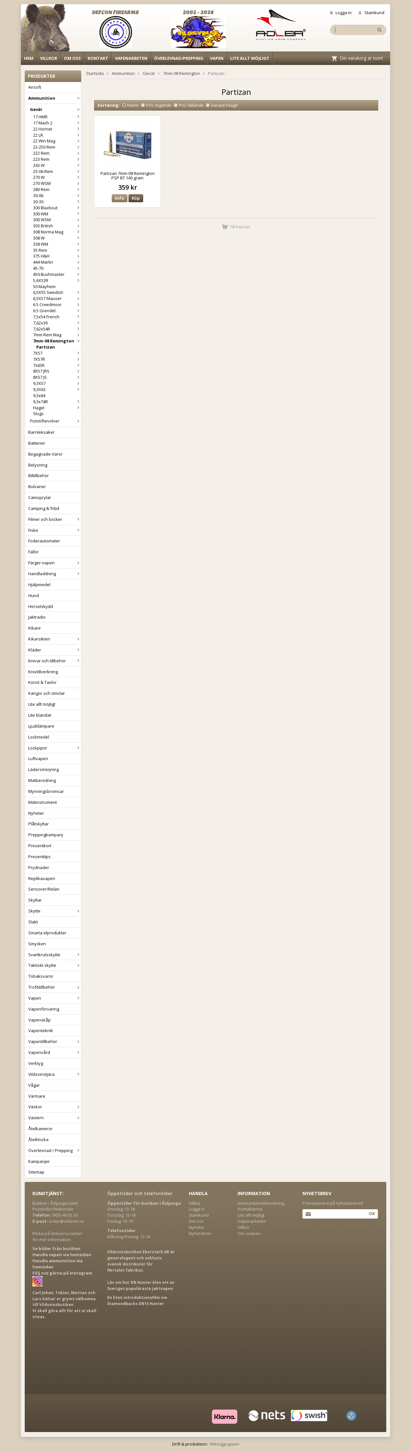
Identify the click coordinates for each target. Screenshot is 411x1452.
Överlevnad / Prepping (54, 1150)
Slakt (33, 922)
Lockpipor (54, 748)
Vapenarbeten (131, 58)
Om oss (72, 58)
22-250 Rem (57, 147)
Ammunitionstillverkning (261, 1203)
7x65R (57, 365)
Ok (372, 1213)
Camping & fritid (43, 508)
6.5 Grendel (57, 310)
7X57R (57, 359)
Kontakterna (250, 1209)
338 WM (57, 244)
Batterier (36, 443)
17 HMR (57, 117)
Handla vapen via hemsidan (61, 1254)
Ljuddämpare (41, 726)
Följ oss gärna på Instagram (62, 1273)
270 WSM (57, 183)
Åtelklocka (38, 1139)
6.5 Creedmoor (57, 304)
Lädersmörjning (43, 769)
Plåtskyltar (38, 824)
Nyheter (36, 813)
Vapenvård (54, 1052)
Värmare (36, 1096)
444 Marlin (57, 262)
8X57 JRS (57, 371)
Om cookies (249, 1233)
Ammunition (54, 98)
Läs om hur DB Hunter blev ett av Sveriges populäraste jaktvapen (140, 1285)
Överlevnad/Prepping (178, 58)
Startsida (95, 73)
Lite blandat (39, 715)
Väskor (54, 1107)
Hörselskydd (40, 606)
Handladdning (54, 573)
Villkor (48, 58)
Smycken (37, 944)
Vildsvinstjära (54, 1074)
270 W (57, 177)
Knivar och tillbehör (54, 661)
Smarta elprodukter (47, 933)
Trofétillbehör (54, 987)
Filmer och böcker (54, 519)
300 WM (57, 214)
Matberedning (42, 780)
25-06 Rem (57, 171)
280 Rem (57, 189)
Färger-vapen (54, 563)
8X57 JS (57, 377)
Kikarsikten (54, 639)
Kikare (34, 628)
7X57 (57, 353)
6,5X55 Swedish (57, 292)
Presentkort (39, 846)
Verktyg (35, 1063)
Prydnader (38, 867)
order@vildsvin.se (66, 1221)
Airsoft (34, 87)
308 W (57, 238)
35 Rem (57, 250)
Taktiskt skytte (54, 965)
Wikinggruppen (224, 1444)
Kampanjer (39, 1161)
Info (119, 198)
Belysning (37, 465)
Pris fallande (189, 105)
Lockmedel (38, 737)
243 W (57, 165)
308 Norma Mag (57, 232)
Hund (33, 595)
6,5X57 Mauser (57, 298)
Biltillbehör (38, 475)
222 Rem (57, 153)
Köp (136, 198)
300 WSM (57, 219)
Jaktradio (37, 617)
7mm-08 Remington (57, 341)
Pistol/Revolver (55, 421)
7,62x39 (57, 323)
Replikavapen (41, 878)
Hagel (57, 408)
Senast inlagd (222, 105)
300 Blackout (57, 208)
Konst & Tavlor (42, 682)
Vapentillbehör (54, 1041)
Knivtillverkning (43, 672)
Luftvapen (38, 758)
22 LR (57, 135)
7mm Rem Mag (57, 335)
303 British (57, 226)
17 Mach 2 (57, 123)
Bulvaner (37, 486)
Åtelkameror (40, 1128)
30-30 (57, 201)
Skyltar (35, 900)
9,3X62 (57, 389)
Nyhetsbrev (200, 1233)
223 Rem (57, 159)
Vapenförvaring (43, 1009)
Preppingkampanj (45, 835)
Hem (28, 58)
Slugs (38, 413)
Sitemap (36, 1172)
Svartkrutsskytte (54, 954)
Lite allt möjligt (249, 58)
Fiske (54, 530)
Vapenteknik (40, 1030)
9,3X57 (57, 383)
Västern (54, 1118)
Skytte (54, 911)
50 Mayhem (44, 286)
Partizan (45, 347)
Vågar (34, 1085)
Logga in (341, 12)
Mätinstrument (42, 802)
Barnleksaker (41, 432)
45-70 (57, 268)
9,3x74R (57, 401)
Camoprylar (39, 497)
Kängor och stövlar (46, 693)
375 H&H (57, 256)
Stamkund (371, 12)
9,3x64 (39, 395)
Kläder (54, 650)
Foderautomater (44, 541)
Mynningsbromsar (46, 791)
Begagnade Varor (45, 454)
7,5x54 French (57, 317)
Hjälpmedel (39, 584)
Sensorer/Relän (43, 889)
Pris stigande (156, 105)
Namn (130, 105)
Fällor (33, 552)
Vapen (216, 58)
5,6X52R (57, 280)
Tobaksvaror (40, 976)
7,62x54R (57, 329)
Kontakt (98, 58)
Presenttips (39, 856)
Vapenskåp (39, 1020)
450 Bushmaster (57, 274)
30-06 (57, 195)
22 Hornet (57, 129)
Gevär (55, 109)
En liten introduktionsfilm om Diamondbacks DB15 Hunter (137, 1300)
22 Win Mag (57, 141)
